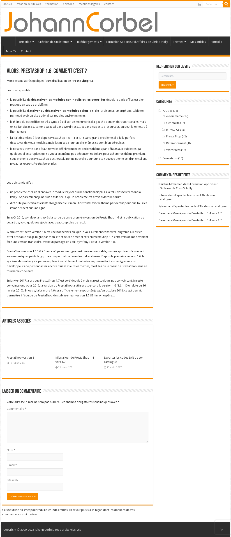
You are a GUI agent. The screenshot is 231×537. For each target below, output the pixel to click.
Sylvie (162, 206)
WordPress (173, 150)
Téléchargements (87, 41)
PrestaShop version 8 (20, 357)
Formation (24, 41)
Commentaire (17, 408)
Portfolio (216, 41)
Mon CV (11, 51)
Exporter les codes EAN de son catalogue (199, 206)
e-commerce (174, 116)
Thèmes (178, 41)
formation (52, 4)
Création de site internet (53, 41)
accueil (7, 4)
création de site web (28, 4)
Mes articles (198, 41)
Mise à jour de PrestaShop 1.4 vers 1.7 (197, 213)
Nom (11, 450)
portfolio (68, 4)
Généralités (173, 123)
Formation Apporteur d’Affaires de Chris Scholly (137, 41)
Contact (26, 51)
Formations (170, 158)
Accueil (9, 41)
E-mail (12, 465)
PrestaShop (173, 136)
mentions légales (89, 4)
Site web (12, 480)
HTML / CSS (173, 129)
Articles (167, 110)
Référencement (176, 143)
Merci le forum (111, 197)
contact (109, 4)
